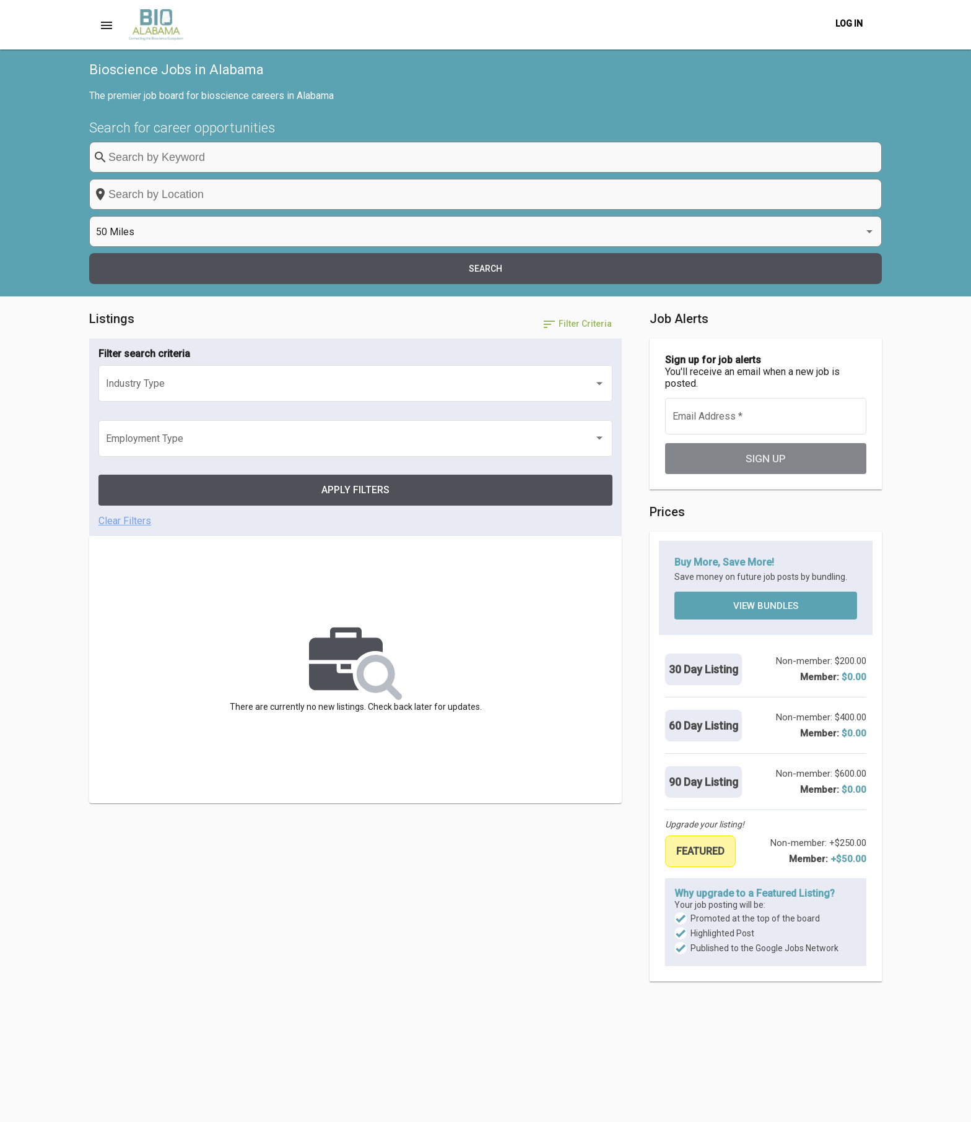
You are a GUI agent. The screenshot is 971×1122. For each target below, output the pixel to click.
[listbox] (736, 157)
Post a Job (541, 1105)
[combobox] (551, 157)
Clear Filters (124, 312)
